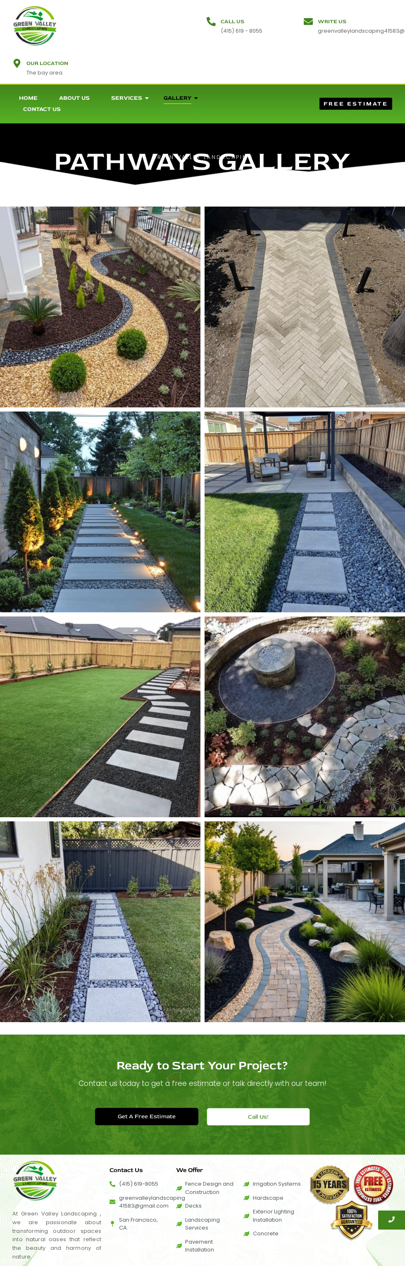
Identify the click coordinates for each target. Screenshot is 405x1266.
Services (130, 97)
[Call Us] (211, 22)
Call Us (232, 21)
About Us (74, 97)
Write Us (332, 21)
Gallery (181, 97)
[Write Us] (308, 22)
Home (28, 97)
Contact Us (42, 109)
